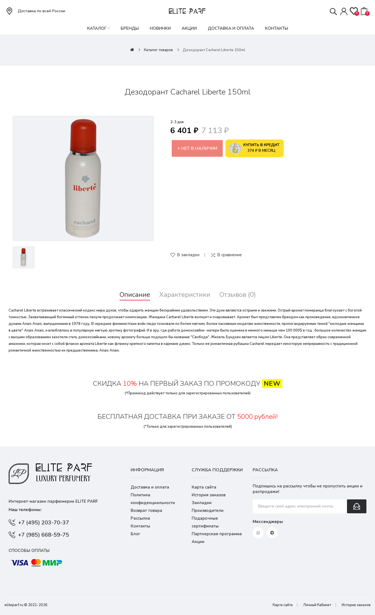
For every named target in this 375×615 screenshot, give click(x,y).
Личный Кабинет (317, 604)
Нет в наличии (199, 148)
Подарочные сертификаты (205, 522)
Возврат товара (146, 510)
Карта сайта (204, 487)
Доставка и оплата (150, 487)
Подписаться (356, 506)
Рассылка (140, 518)
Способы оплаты (29, 550)
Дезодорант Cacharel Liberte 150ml (214, 50)
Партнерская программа (217, 534)
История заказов (208, 495)
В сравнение (229, 255)
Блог (135, 534)
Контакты (140, 526)
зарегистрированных (204, 393)
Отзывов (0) (237, 294)
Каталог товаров (158, 50)
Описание (135, 294)
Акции (198, 541)
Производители (208, 510)
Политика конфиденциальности (153, 499)
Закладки (202, 503)
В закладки (188, 255)
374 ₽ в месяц (254, 148)
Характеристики (184, 294)
